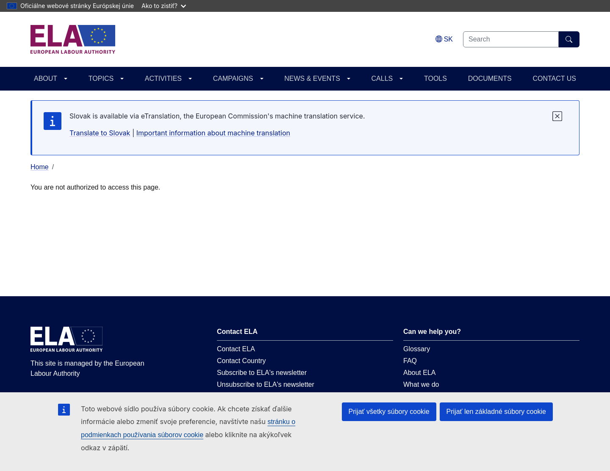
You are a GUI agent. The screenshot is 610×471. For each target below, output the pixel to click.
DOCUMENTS (490, 78)
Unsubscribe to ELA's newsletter (265, 384)
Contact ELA (236, 349)
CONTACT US (554, 78)
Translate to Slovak (99, 133)
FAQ (410, 360)
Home (39, 167)
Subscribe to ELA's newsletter (262, 372)
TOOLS (435, 78)
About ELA (419, 372)
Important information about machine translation (213, 133)
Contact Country (241, 360)
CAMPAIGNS (233, 78)
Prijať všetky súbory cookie (389, 411)
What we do (421, 384)
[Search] (569, 39)
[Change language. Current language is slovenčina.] (444, 39)
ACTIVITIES (163, 78)
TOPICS (101, 78)
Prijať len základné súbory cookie (496, 411)
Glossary (416, 349)
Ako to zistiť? (163, 5)
